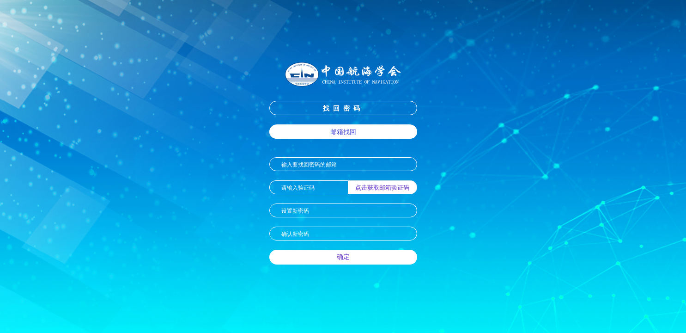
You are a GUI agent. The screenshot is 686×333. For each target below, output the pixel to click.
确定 (343, 256)
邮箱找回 (343, 131)
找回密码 (343, 108)
